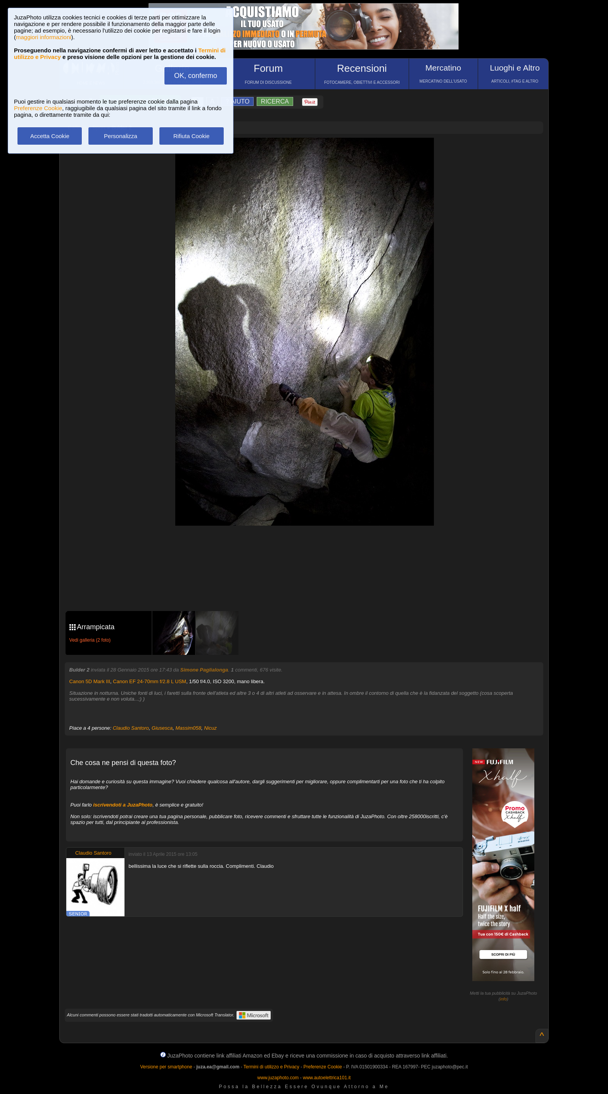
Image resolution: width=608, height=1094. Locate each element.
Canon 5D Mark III (90, 681)
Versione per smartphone (166, 1067)
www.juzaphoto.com (278, 1077)
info (503, 999)
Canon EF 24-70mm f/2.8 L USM (149, 681)
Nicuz (210, 728)
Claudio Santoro (131, 728)
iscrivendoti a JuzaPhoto (122, 805)
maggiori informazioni (43, 37)
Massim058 (188, 728)
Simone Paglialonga (204, 670)
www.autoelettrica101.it (327, 1077)
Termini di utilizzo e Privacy (271, 1067)
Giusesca (162, 728)
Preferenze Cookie (38, 108)
